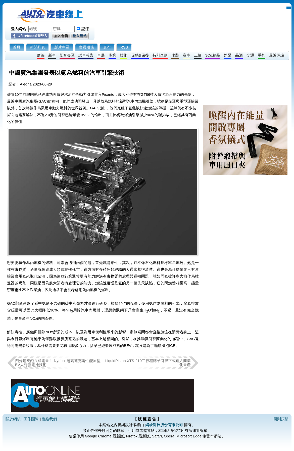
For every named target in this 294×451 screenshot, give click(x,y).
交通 (250, 55)
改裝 (175, 55)
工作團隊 (31, 419)
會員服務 (86, 47)
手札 (261, 55)
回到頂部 (280, 419)
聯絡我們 (49, 419)
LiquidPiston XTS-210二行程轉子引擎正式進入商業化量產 (148, 362)
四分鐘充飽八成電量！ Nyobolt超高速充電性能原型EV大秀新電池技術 (58, 362)
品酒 (239, 55)
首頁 (16, 47)
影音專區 (67, 55)
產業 (112, 55)
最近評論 (276, 55)
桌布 (107, 47)
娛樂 (227, 55)
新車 (52, 55)
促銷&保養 (140, 55)
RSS (124, 47)
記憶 (85, 29)
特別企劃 (160, 55)
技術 (123, 55)
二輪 (198, 55)
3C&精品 (212, 55)
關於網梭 (13, 419)
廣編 (40, 55)
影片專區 (61, 47)
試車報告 (85, 55)
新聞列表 (37, 47)
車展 (101, 55)
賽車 (186, 55)
